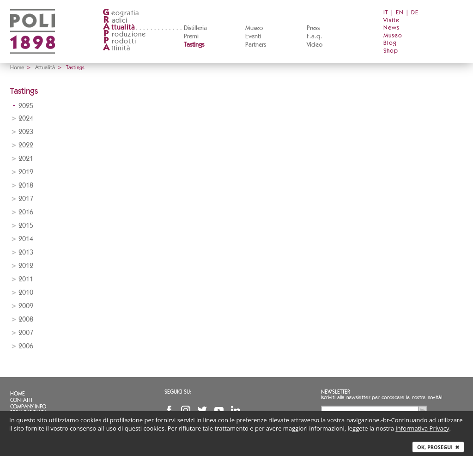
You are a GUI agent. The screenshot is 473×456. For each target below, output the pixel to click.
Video (314, 45)
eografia (121, 13)
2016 (25, 212)
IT (385, 13)
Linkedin (235, 410)
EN (400, 13)
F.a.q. (314, 36)
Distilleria (195, 28)
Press (313, 28)
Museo (254, 28)
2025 (25, 106)
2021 (25, 158)
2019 (25, 172)
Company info (28, 406)
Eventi (253, 36)
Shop (390, 51)
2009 (25, 306)
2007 (25, 332)
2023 (25, 131)
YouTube (219, 410)
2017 (25, 198)
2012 (25, 265)
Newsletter (335, 392)
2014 (25, 239)
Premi (191, 36)
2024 (25, 118)
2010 (25, 292)
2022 (25, 145)
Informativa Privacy (422, 428)
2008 (25, 319)
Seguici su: (177, 392)
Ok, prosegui (438, 447)
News (391, 28)
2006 (25, 346)
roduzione (124, 34)
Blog (390, 43)
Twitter (202, 410)
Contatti (21, 400)
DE (414, 13)
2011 (25, 279)
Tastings (194, 45)
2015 (25, 225)
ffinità (116, 48)
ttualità (119, 27)
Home (17, 67)
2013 (25, 252)
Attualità (45, 67)
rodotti (119, 41)
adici (115, 20)
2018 (25, 185)
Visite (391, 21)
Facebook (169, 410)
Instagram (185, 410)
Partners (255, 45)
